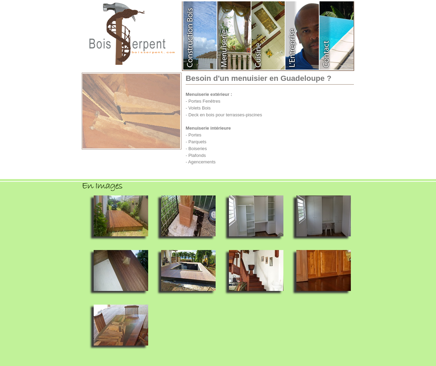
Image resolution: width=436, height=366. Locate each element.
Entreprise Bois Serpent (302, 35)
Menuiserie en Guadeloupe (234, 35)
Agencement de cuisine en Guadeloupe (268, 35)
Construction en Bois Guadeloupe (200, 35)
